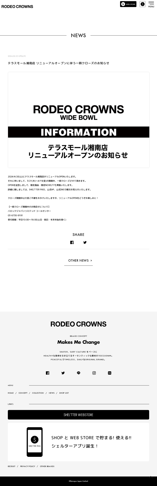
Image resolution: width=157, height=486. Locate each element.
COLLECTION (38, 393)
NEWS (52, 393)
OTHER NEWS (78, 260)
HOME (11, 393)
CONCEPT (23, 393)
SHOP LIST (64, 393)
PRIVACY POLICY (27, 466)
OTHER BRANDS (47, 466)
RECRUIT (11, 466)
